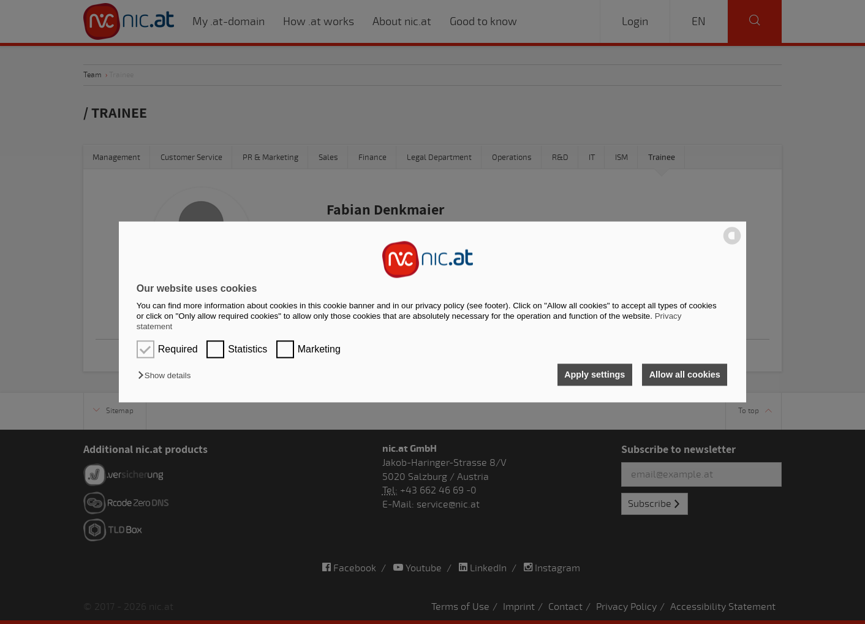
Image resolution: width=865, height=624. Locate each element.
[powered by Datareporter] (732, 243)
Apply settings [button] (594, 374)
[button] (167, 375)
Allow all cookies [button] (684, 374)
